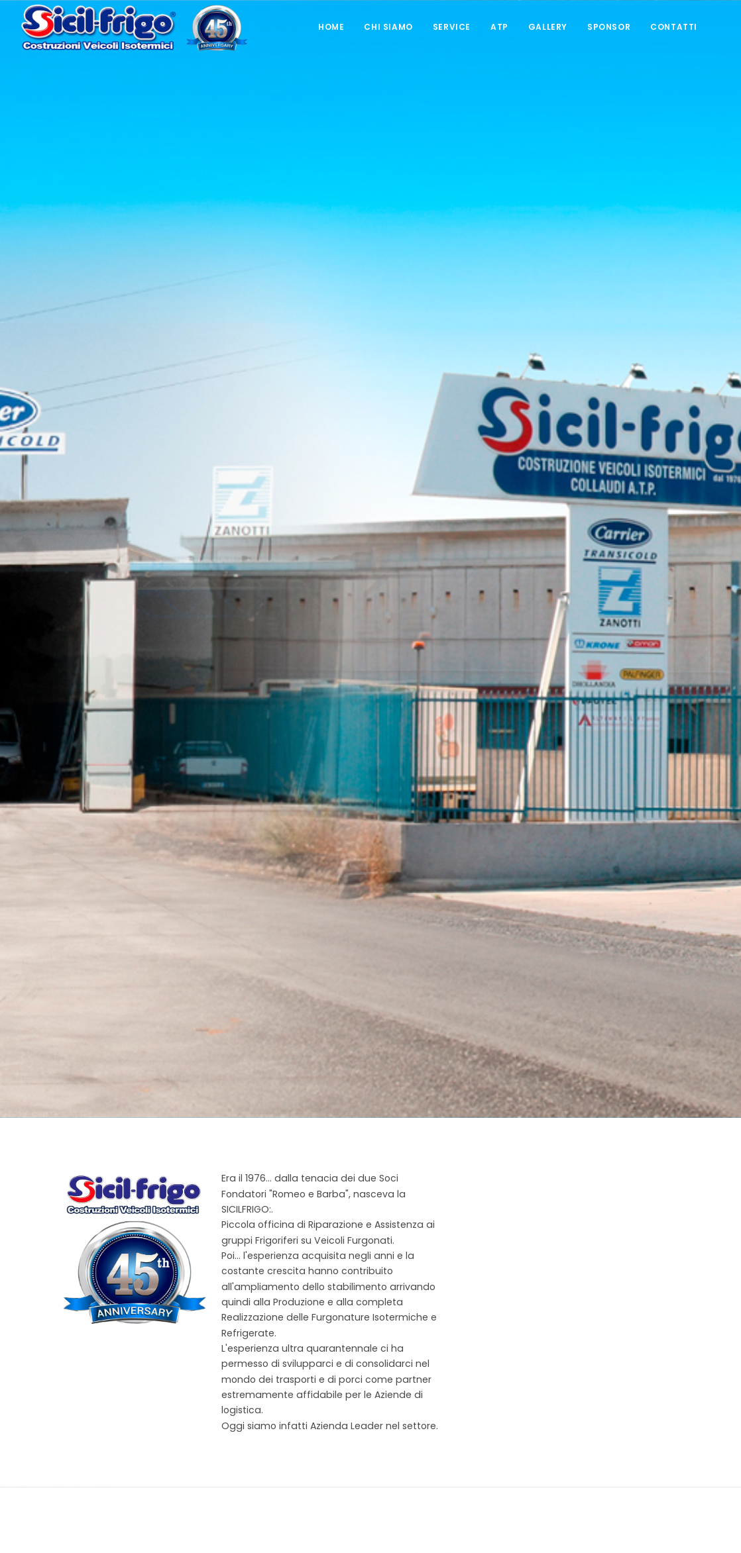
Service (452, 26)
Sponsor (608, 26)
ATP (499, 26)
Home (331, 26)
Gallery (547, 26)
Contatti (673, 26)
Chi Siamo (388, 26)
